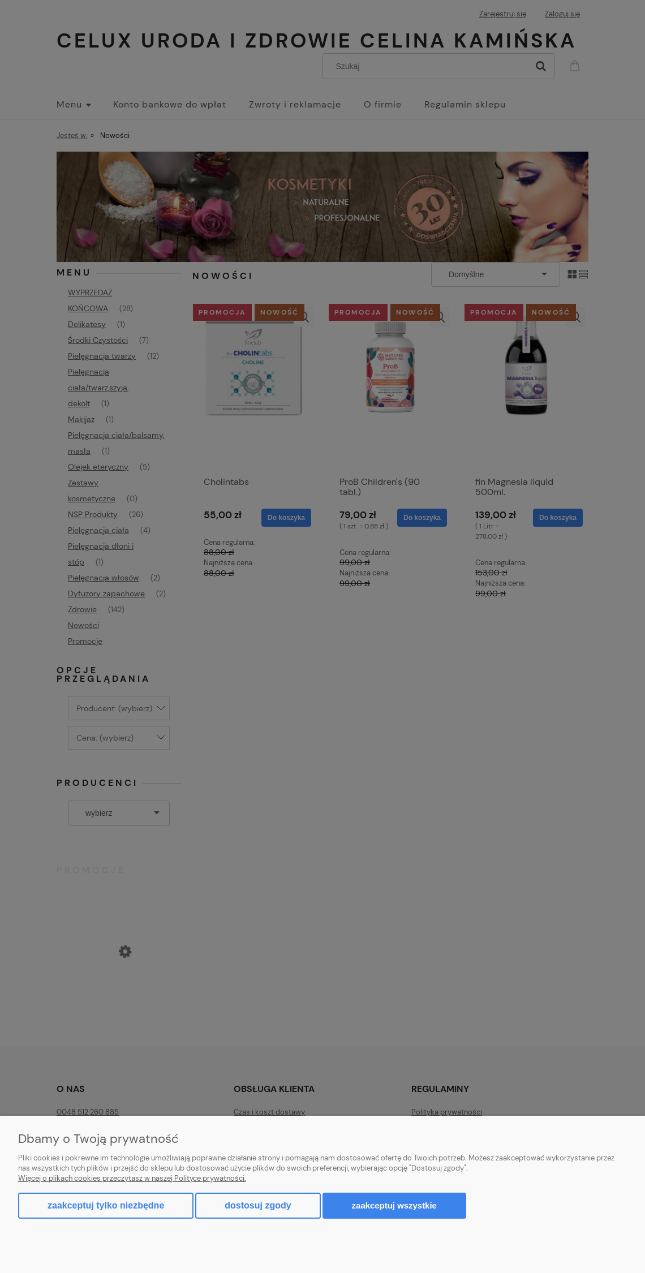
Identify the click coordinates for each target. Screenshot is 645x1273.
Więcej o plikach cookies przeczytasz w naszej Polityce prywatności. (132, 1178)
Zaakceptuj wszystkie (394, 1205)
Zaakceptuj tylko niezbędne (106, 1205)
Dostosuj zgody (258, 1205)
